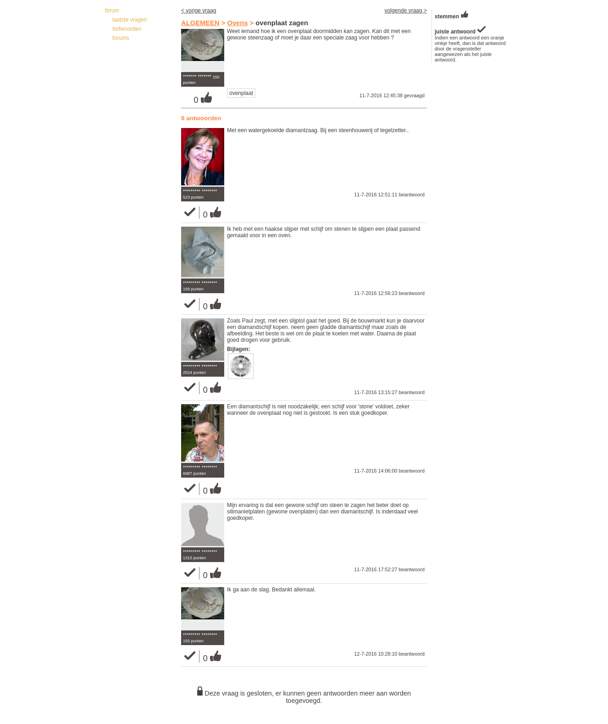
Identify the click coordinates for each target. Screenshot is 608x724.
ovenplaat (241, 93)
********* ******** (200, 191)
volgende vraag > (406, 10)
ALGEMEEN (200, 23)
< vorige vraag (198, 10)
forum (112, 10)
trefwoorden (126, 29)
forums (120, 38)
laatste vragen (129, 20)
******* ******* (197, 76)
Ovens (237, 23)
